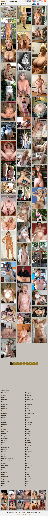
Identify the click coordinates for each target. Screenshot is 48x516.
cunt (3, 454)
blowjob (4, 424)
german (4, 472)
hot (26, 402)
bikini (3, 417)
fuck (3, 470)
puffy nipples (29, 445)
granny (4, 483)
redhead (28, 449)
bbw (3, 402)
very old (28, 479)
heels (27, 397)
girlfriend (4, 476)
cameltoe (4, 438)
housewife (28, 404)
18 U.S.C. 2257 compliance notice (32, 512)
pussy (27, 447)
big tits (4, 415)
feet (3, 467)
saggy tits (28, 451)
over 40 (28, 431)
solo (27, 463)
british (3, 429)
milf (26, 415)
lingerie (27, 411)
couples (4, 449)
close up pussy (6, 445)
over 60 (28, 436)
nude (27, 420)
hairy (3, 486)
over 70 (28, 438)
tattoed (27, 467)
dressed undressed (7, 458)
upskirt (27, 474)
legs (27, 408)
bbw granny (5, 404)
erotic (3, 463)
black (3, 420)
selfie (27, 454)
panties (27, 440)
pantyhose (28, 442)
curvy (3, 456)
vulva (27, 481)
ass (3, 397)
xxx (26, 486)
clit (2, 442)
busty (3, 433)
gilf (3, 474)
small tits (28, 461)
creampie (4, 451)
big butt (4, 436)
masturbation (29, 413)
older (27, 427)
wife (26, 483)
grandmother (5, 481)
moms (27, 417)
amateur (4, 393)
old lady (28, 424)
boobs (3, 427)
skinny (27, 458)
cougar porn (5, 447)
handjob (28, 395)
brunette (4, 431)
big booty (4, 413)
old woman (28, 422)
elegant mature (6, 461)
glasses (4, 479)
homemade (29, 399)
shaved (27, 456)
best (3, 411)
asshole (4, 399)
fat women (5, 465)
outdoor (28, 429)
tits (26, 470)
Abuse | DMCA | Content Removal (15, 512)
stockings (28, 465)
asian (3, 395)
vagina (27, 476)
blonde (4, 422)
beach (3, 406)
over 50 (28, 433)
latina (27, 406)
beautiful (4, 408)
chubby (4, 440)
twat (27, 472)
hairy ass (28, 393)
